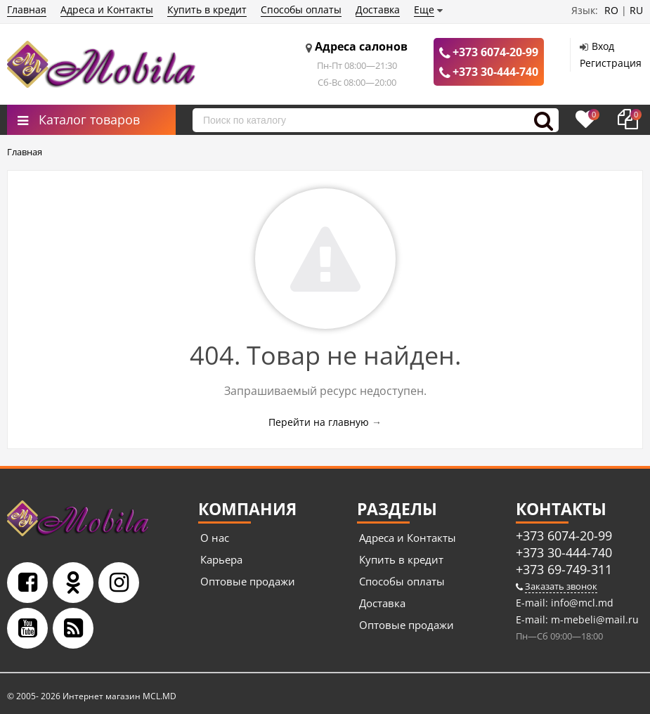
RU (636, 10)
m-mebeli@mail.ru (593, 619)
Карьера (221, 559)
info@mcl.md (580, 602)
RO (611, 10)
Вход (603, 46)
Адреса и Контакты (106, 9)
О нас (214, 538)
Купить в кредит (207, 9)
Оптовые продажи (247, 581)
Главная (26, 9)
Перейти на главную (318, 422)
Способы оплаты (301, 9)
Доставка (378, 9)
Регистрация (611, 63)
